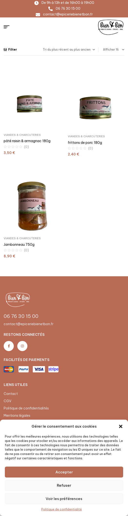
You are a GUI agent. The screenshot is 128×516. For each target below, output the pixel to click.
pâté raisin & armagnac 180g (27, 141)
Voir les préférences (64, 498)
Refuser (64, 485)
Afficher (109, 49)
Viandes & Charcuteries (22, 135)
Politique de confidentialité (61, 509)
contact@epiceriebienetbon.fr (28, 324)
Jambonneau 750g (19, 244)
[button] (120, 426)
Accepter (64, 472)
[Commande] (69, 49)
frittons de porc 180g (85, 142)
